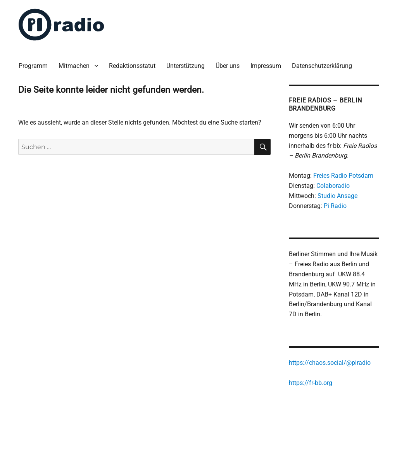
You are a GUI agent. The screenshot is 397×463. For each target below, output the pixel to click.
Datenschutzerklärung (322, 65)
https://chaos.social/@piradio (330, 362)
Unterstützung (185, 65)
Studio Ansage (337, 195)
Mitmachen (74, 65)
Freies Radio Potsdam (343, 175)
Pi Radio (335, 206)
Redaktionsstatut (132, 65)
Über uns (228, 65)
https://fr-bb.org (310, 383)
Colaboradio (333, 185)
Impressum (265, 65)
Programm (33, 65)
